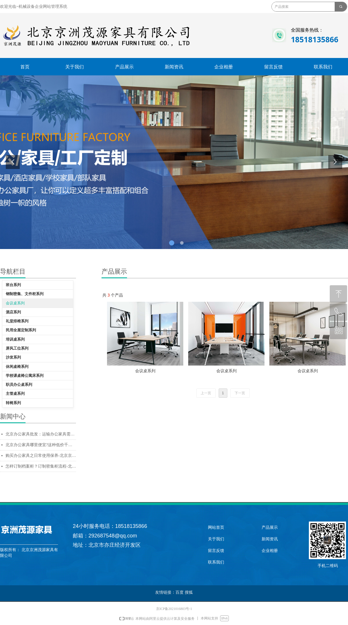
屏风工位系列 (17, 348)
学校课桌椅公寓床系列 (25, 375)
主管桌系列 (15, 393)
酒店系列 (13, 312)
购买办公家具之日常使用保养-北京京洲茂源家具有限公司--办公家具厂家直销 (41, 455)
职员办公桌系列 (19, 384)
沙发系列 (13, 357)
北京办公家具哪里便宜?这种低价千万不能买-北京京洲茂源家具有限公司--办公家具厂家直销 (41, 445)
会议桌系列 (15, 303)
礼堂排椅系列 (17, 321)
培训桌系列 (15, 339)
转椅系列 (13, 403)
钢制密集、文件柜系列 (25, 294)
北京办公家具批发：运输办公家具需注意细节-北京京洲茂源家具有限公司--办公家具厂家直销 (41, 434)
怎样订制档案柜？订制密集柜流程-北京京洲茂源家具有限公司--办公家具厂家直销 (41, 466)
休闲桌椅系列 (17, 366)
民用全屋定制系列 (21, 330)
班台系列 (13, 285)
